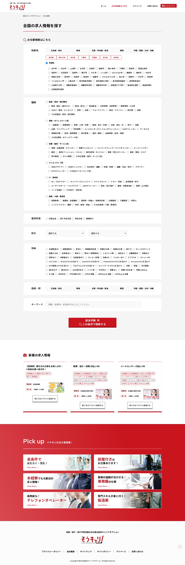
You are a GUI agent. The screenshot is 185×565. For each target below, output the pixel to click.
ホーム (103, 6)
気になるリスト (169, 6)
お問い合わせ (152, 6)
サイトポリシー (104, 551)
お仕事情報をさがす (119, 6)
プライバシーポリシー (51, 551)
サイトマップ (86, 551)
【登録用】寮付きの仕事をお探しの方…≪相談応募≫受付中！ (44, 368)
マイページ (121, 551)
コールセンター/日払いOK (133, 366)
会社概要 (71, 551)
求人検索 (46, 16)
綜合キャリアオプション (31, 16)
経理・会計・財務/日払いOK (86, 366)
